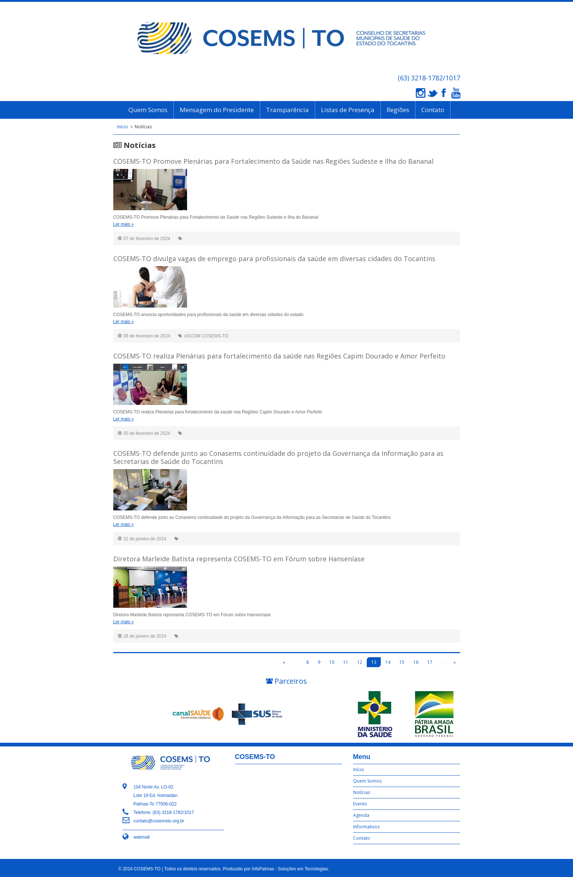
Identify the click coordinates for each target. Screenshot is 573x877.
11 (345, 662)
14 (387, 662)
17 (429, 662)
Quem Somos (148, 109)
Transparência (287, 109)
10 (331, 662)
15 (401, 662)
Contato (432, 109)
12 (359, 662)
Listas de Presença (347, 109)
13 (373, 662)
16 (415, 662)
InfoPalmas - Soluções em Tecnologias (290, 868)
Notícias (361, 792)
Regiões (398, 109)
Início (122, 127)
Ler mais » (123, 224)
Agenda (361, 815)
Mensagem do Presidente (217, 109)
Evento (360, 804)
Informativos (366, 827)
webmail (142, 837)
